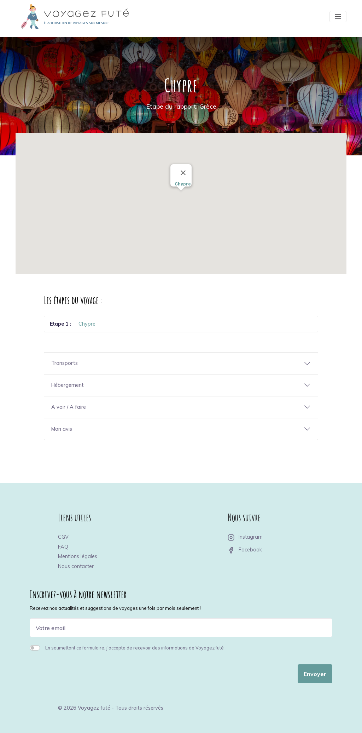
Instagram (245, 537)
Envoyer (315, 673)
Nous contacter (76, 566)
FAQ (63, 547)
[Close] (183, 172)
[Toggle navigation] (337, 16)
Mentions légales (77, 556)
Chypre (86, 324)
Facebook (245, 549)
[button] (181, 197)
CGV (63, 537)
